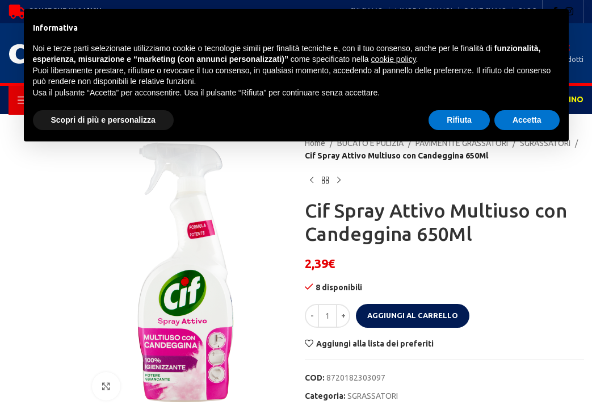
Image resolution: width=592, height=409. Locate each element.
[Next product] (339, 180)
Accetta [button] (527, 119)
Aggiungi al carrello (412, 315)
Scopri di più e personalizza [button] (103, 119)
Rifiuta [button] (459, 119)
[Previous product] (311, 180)
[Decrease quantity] (312, 316)
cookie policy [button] (393, 59)
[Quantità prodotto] (327, 316)
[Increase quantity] (343, 316)
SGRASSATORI (372, 395)
